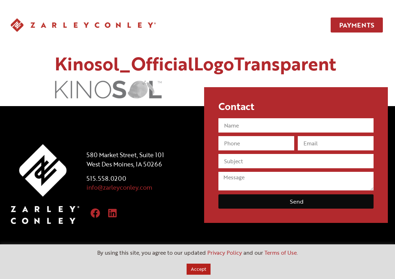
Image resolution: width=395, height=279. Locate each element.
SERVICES (218, 25)
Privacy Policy (224, 252)
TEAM (258, 25)
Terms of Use (281, 252)
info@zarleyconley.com (119, 187)
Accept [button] (198, 269)
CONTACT (297, 25)
